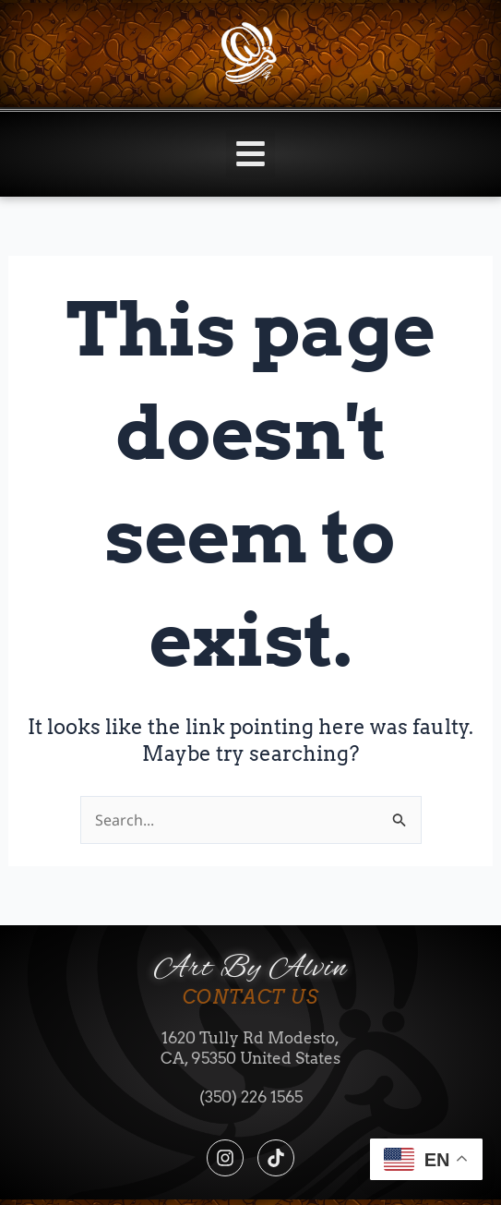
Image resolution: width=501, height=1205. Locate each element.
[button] (250, 154)
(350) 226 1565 (251, 1097)
